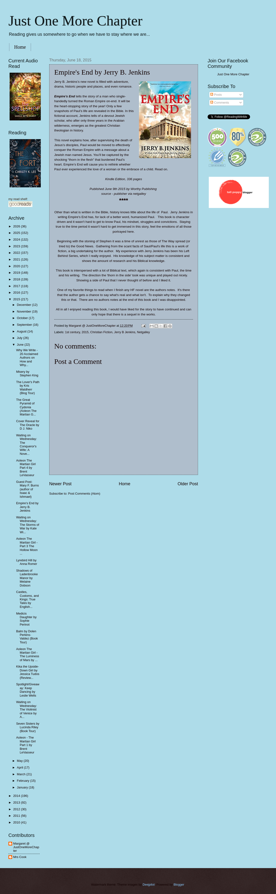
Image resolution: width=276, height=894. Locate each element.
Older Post (188, 483)
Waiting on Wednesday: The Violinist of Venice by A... (26, 709)
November (24, 311)
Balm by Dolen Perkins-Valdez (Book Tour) (27, 636)
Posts (216, 94)
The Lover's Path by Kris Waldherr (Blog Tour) (27, 387)
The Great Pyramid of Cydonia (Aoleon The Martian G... (26, 407)
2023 (17, 246)
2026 (17, 226)
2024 (17, 239)
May (20, 761)
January (23, 787)
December (24, 305)
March (21, 774)
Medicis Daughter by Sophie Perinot (26, 619)
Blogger (179, 884)
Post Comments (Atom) (84, 493)
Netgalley (143, 332)
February (23, 780)
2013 (17, 802)
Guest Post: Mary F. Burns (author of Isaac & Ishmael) (27, 489)
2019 (17, 272)
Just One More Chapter (75, 21)
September (25, 324)
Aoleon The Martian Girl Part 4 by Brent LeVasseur (26, 468)
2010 (17, 822)
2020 (17, 266)
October (23, 318)
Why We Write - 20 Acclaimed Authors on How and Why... (27, 357)
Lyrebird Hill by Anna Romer (26, 562)
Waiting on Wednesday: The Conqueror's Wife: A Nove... (26, 444)
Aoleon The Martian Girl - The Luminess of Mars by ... (27, 654)
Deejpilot (149, 884)
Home (20, 47)
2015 (85, 332)
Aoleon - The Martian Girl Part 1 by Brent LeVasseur (26, 745)
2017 (17, 286)
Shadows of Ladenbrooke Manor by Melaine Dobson (27, 578)
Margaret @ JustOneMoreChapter (26, 847)
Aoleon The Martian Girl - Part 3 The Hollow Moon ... (26, 546)
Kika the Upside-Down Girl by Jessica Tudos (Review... (27, 672)
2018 (17, 279)
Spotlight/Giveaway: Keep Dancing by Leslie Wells (27, 689)
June (20, 344)
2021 (17, 259)
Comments (219, 102)
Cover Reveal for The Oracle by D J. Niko (27, 424)
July (20, 338)
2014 (17, 796)
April (20, 767)
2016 (17, 292)
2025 (17, 233)
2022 (17, 253)
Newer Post (60, 483)
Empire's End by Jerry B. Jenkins (27, 506)
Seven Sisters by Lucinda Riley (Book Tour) (27, 727)
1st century (72, 332)
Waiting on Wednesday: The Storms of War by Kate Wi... (27, 524)
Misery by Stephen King (27, 373)
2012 (17, 809)
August (22, 331)
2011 (17, 815)
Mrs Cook (19, 857)
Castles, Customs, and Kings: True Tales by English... (27, 599)
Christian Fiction (101, 332)
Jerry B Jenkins (124, 332)
